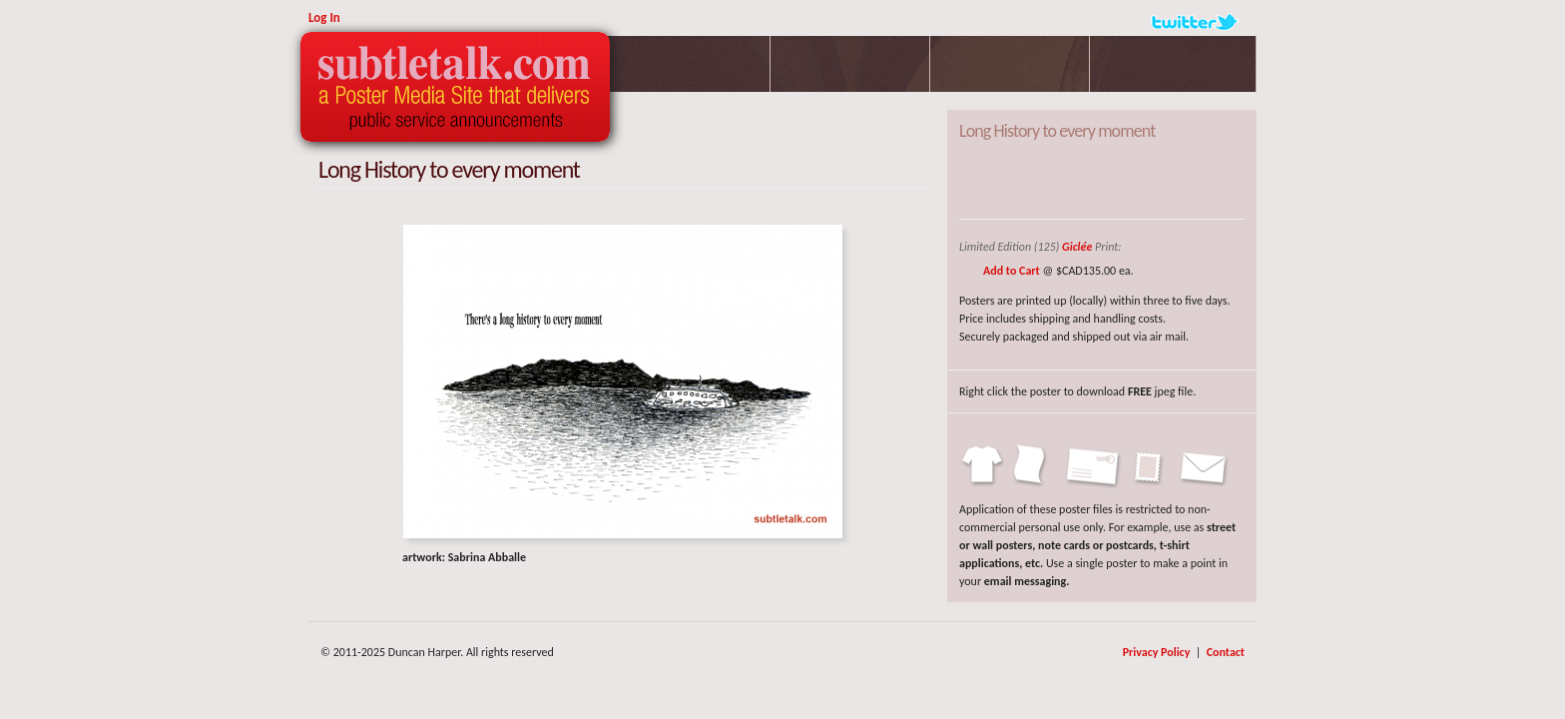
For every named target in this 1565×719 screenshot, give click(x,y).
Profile (1010, 64)
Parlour (850, 64)
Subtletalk (455, 87)
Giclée (1077, 247)
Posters (691, 64)
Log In (324, 17)
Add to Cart (1011, 271)
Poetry (1173, 64)
